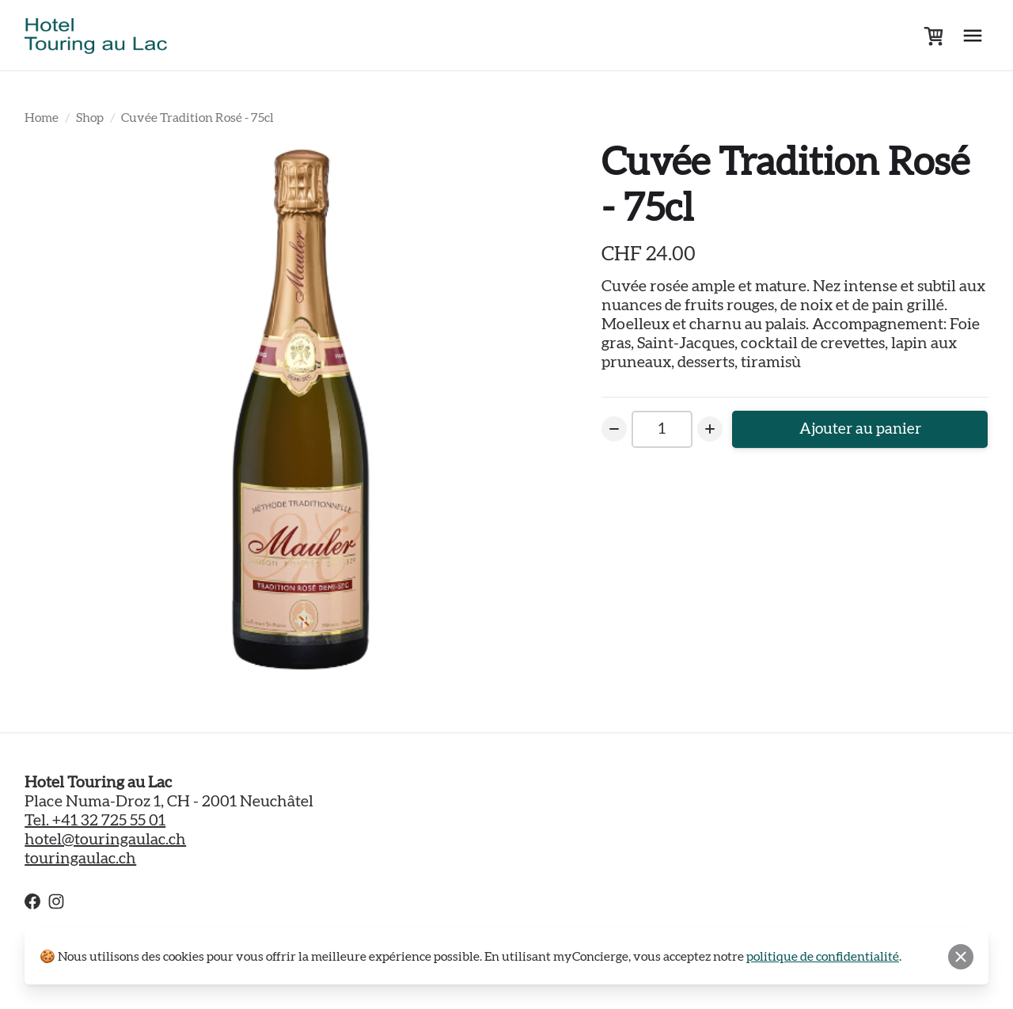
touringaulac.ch (80, 859)
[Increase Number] (712, 429)
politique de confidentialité (822, 956)
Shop (90, 118)
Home (42, 118)
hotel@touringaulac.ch (105, 840)
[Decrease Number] (614, 429)
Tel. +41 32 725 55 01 (95, 821)
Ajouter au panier (861, 430)
